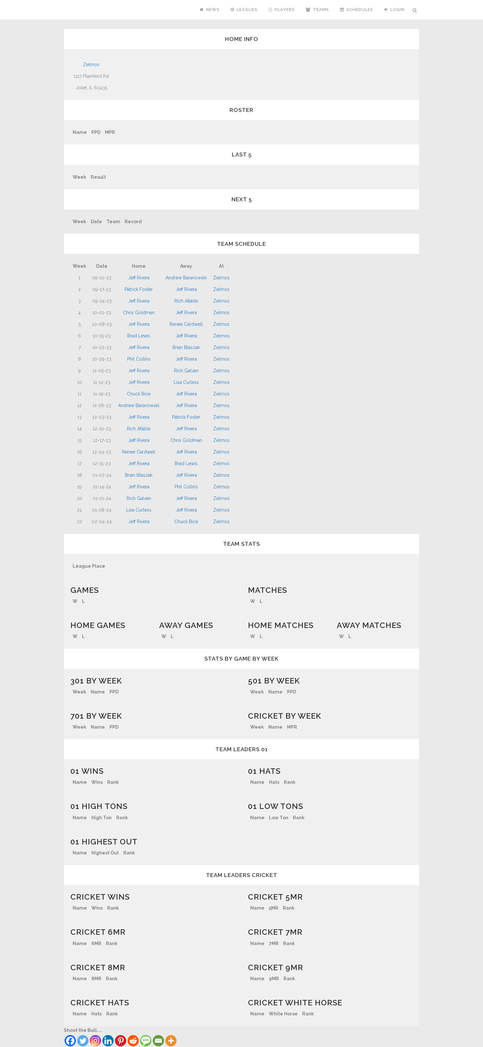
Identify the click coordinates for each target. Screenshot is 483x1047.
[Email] (158, 1040)
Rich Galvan (186, 370)
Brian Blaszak (186, 347)
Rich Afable (186, 301)
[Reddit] (133, 1040)
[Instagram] (95, 1040)
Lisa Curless (186, 382)
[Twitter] (82, 1040)
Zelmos (91, 64)
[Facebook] (70, 1040)
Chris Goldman (139, 312)
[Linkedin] (108, 1040)
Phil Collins (138, 359)
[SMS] (145, 1040)
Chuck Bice (138, 393)
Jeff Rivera (138, 277)
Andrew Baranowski (186, 277)
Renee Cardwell (186, 324)
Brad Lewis (138, 335)
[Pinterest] (120, 1040)
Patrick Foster (139, 289)
